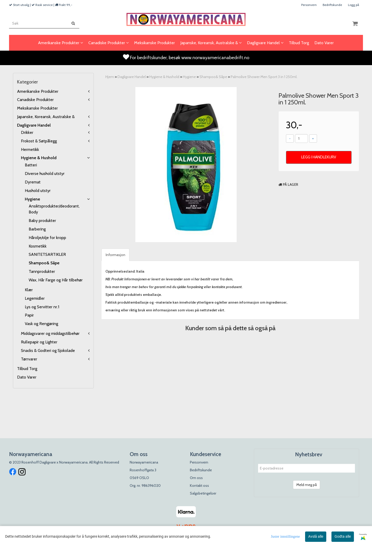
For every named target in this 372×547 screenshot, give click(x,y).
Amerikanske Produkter (37, 91)
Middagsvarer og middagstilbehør (50, 333)
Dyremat (33, 182)
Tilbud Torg (27, 368)
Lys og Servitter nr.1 (42, 306)
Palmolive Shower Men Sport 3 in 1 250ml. (264, 76)
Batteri (31, 165)
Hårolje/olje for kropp (47, 237)
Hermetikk (30, 149)
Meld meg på (306, 484)
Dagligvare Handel (34, 125)
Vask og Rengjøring (41, 323)
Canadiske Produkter (35, 99)
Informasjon (115, 254)
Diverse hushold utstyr (45, 173)
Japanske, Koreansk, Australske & (46, 116)
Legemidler (35, 298)
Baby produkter (42, 220)
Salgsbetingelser (203, 493)
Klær (29, 289)
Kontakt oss (199, 485)
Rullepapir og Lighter (39, 342)
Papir (29, 315)
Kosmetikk (38, 246)
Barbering (37, 229)
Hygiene (32, 199)
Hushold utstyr (38, 190)
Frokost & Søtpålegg (39, 140)
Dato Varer (26, 377)
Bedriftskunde (332, 5)
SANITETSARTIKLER (47, 254)
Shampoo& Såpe (44, 262)
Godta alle (343, 536)
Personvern (309, 5)
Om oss (196, 477)
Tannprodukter (42, 271)
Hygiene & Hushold (39, 157)
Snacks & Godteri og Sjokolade (48, 350)
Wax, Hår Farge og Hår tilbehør (56, 280)
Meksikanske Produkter (37, 108)
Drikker (27, 132)
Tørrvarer (29, 359)
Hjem (109, 76)
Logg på (353, 5)
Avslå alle (315, 536)
